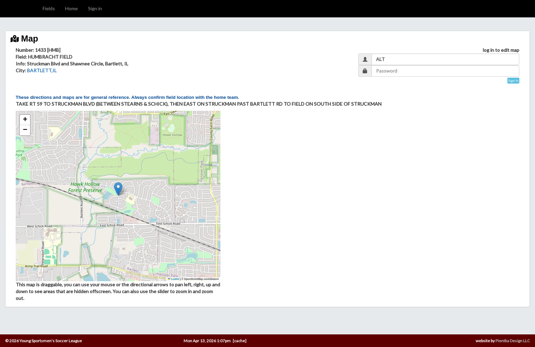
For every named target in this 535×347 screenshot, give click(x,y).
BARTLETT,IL (42, 70)
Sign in (95, 8)
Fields (49, 8)
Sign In (513, 80)
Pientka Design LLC (512, 340)
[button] (118, 189)
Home (71, 8)
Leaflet (173, 279)
